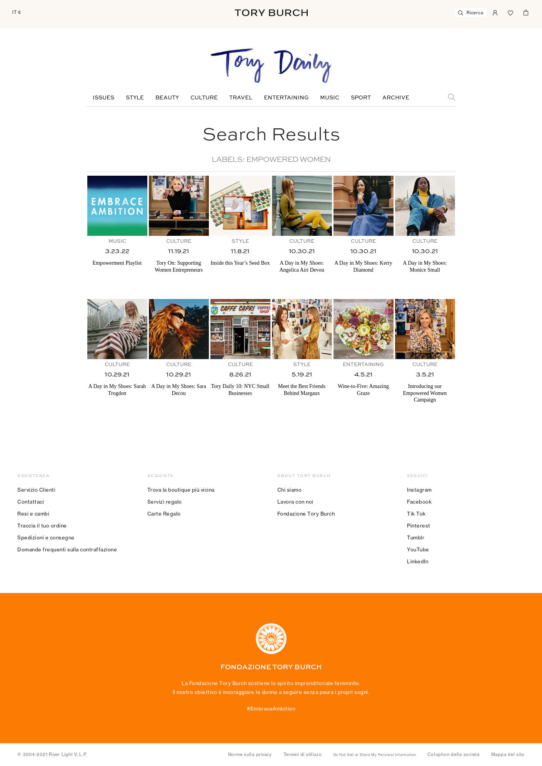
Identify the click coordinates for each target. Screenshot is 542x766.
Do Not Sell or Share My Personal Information (375, 755)
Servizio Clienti (36, 490)
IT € (16, 12)
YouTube (418, 549)
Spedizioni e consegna (45, 537)
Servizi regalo (164, 502)
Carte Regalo (164, 514)
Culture (204, 98)
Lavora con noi (295, 502)
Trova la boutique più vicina (181, 490)
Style (135, 98)
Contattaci (30, 502)
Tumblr (415, 537)
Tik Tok (416, 514)
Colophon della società (453, 754)
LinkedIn (417, 561)
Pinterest (418, 525)
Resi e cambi (33, 514)
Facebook (419, 502)
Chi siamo (289, 490)
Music (329, 98)
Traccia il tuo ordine (42, 525)
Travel (240, 98)
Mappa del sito (508, 754)
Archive (395, 98)
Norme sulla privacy (250, 754)
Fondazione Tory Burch (306, 514)
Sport (361, 98)
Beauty (167, 98)
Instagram (419, 490)
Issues (103, 98)
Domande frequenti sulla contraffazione (67, 549)
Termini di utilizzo (303, 754)
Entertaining (286, 98)
